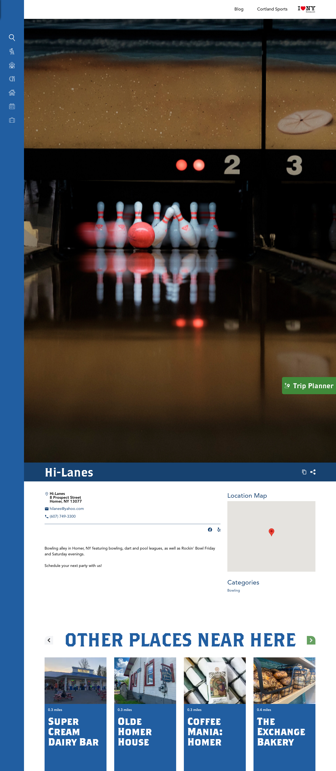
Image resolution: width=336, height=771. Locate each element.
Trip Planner (309, 385)
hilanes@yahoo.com (67, 509)
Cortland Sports (272, 9)
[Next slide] (311, 640)
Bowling (233, 590)
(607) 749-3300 (63, 516)
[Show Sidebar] (41, 11)
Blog (238, 9)
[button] (271, 532)
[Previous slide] (49, 640)
